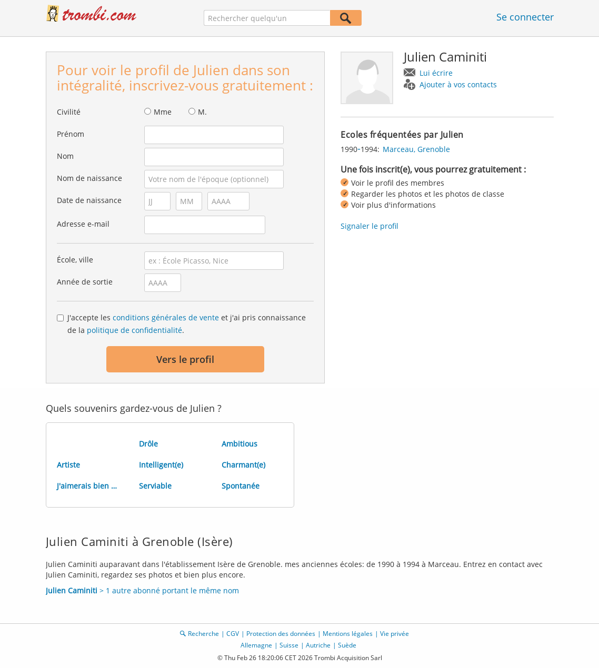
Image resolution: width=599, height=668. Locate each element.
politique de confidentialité (134, 330)
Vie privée (394, 633)
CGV (232, 633)
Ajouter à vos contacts (458, 84)
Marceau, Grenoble (416, 149)
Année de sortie (85, 282)
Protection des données (280, 633)
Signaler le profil (369, 226)
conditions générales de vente (166, 317)
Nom (65, 156)
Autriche (318, 645)
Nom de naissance (89, 178)
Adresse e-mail (83, 224)
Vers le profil (185, 359)
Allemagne (256, 645)
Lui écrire (436, 73)
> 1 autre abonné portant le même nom (142, 590)
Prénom (70, 134)
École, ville (75, 260)
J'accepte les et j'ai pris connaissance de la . (186, 323)
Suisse (288, 645)
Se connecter (525, 17)
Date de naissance (89, 200)
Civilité (69, 112)
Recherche (203, 633)
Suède (347, 645)
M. (202, 112)
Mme (163, 112)
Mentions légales (348, 633)
